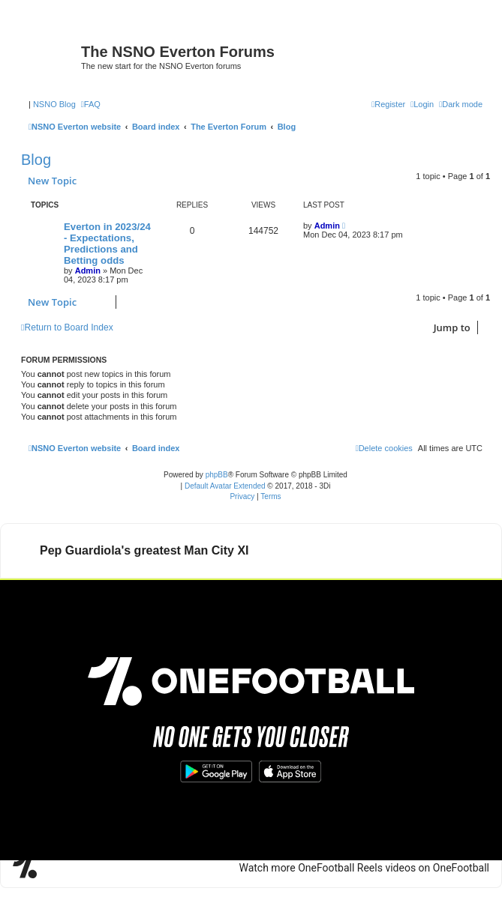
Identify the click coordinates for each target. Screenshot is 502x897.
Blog (36, 159)
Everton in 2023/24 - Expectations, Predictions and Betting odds (107, 243)
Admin (88, 270)
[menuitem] (91, 104)
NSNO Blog (54, 104)
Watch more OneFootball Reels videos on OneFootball (364, 598)
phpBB (217, 475)
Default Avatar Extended (225, 486)
